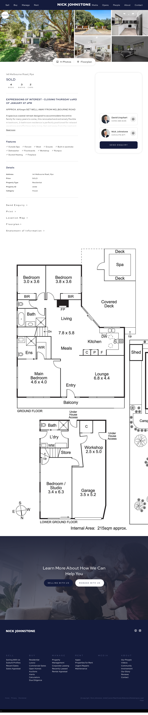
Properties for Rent (84, 663)
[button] (11, 212)
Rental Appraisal (59, 672)
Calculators (34, 678)
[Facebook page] (136, 632)
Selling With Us (13, 660)
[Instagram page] (140, 632)
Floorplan (84, 62)
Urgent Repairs (82, 666)
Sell (8, 5)
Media (94, 5)
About (127, 5)
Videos (124, 663)
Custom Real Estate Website (117, 699)
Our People (126, 660)
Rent (36, 5)
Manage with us (90, 583)
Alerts (32, 675)
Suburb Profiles (13, 663)
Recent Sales (12, 666)
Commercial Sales (37, 666)
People (116, 5)
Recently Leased (59, 669)
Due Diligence (35, 681)
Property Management (58, 662)
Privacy (14, 699)
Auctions (33, 672)
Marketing (133, 699)
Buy (16, 5)
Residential (34, 660)
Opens (105, 5)
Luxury (32, 663)
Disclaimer (22, 699)
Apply (78, 660)
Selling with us (58, 583)
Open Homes (35, 669)
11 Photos (63, 62)
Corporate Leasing (60, 666)
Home (7, 699)
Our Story (125, 672)
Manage (26, 5)
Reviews (125, 675)
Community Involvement (127, 668)
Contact (138, 5)
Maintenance (81, 669)
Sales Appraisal (13, 669)
